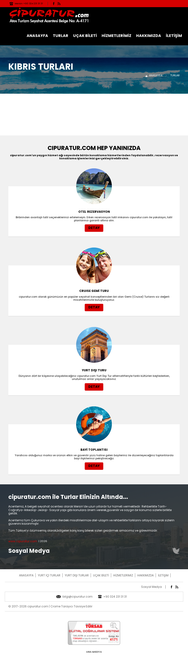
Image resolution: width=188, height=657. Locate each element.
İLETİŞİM (174, 35)
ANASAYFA (37, 35)
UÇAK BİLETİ (85, 35)
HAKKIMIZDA (148, 35)
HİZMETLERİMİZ (116, 35)
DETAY (94, 227)
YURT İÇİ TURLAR (49, 575)
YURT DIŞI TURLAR (77, 575)
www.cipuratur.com (22, 541)
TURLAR (60, 35)
